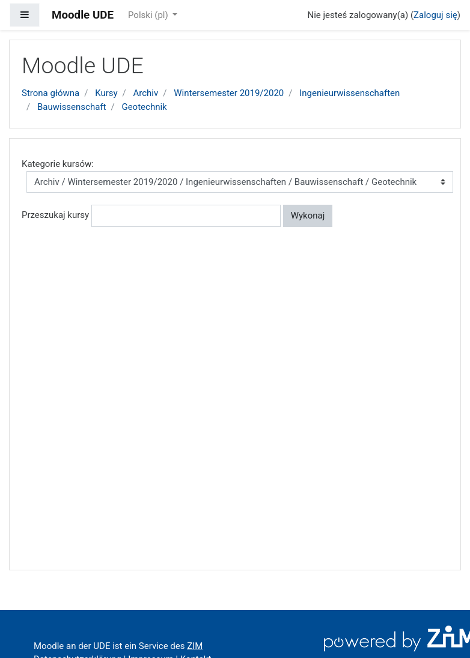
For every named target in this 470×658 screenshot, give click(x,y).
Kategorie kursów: (58, 163)
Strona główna (50, 93)
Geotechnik (143, 106)
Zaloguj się (435, 15)
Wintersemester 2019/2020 (229, 93)
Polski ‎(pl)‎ (149, 15)
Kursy (106, 93)
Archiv (146, 93)
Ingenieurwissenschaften (349, 93)
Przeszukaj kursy (55, 215)
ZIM (195, 646)
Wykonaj (308, 215)
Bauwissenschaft (71, 106)
